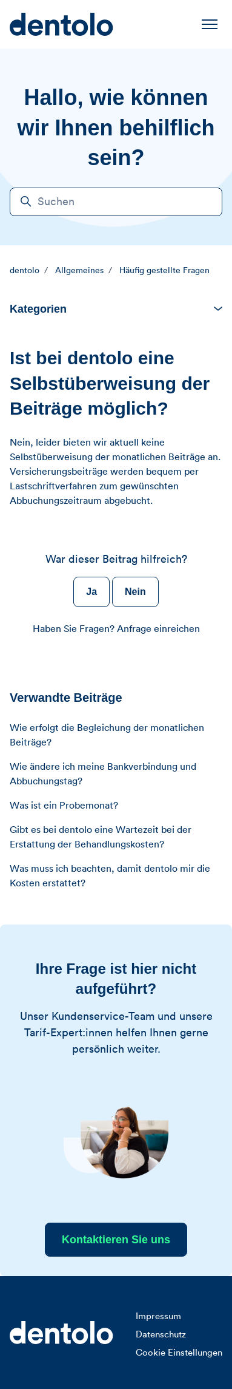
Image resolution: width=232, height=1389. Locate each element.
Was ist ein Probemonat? (64, 805)
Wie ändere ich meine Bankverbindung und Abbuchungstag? (103, 774)
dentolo (24, 271)
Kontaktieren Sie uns (116, 1240)
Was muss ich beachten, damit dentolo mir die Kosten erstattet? (110, 876)
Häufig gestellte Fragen (164, 271)
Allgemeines (79, 271)
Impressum (158, 1316)
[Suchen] (116, 202)
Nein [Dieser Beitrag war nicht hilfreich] (135, 591)
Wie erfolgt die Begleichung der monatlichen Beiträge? (107, 735)
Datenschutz (161, 1334)
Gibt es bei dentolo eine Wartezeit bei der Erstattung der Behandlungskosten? (100, 837)
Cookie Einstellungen (179, 1352)
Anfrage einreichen (158, 629)
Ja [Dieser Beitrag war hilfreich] (91, 591)
